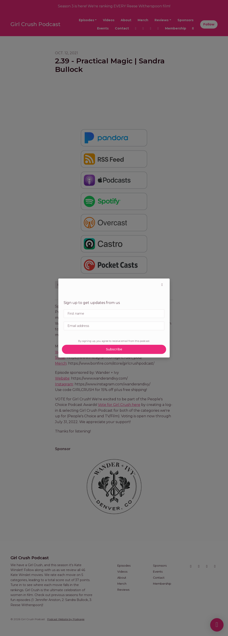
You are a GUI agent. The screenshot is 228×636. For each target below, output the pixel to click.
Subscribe (114, 349)
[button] (162, 284)
